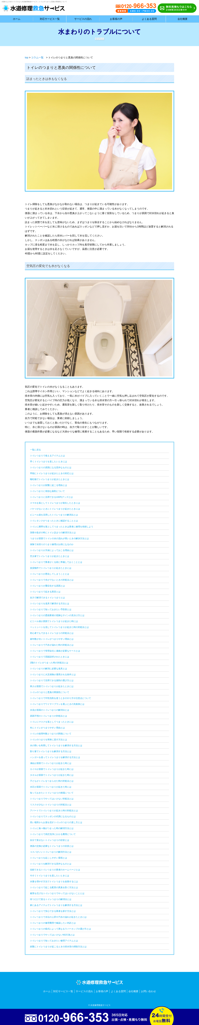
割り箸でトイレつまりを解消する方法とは (50, 751)
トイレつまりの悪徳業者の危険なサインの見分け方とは (57, 615)
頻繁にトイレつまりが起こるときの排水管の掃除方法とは (58, 946)
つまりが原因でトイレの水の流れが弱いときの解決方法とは (59, 538)
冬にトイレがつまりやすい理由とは (47, 727)
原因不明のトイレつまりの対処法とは (48, 716)
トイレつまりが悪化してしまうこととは (49, 574)
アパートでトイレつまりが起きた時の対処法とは (54, 810)
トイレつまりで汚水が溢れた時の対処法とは (52, 645)
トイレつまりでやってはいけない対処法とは (52, 798)
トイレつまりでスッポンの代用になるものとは (53, 816)
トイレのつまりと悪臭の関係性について (49, 692)
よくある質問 (118, 991)
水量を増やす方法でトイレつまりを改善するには (54, 881)
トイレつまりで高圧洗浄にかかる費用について (53, 834)
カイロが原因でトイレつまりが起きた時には (52, 769)
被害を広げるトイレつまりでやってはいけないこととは (57, 893)
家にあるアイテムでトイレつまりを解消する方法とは (56, 905)
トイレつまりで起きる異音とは (45, 591)
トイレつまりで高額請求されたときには (49, 656)
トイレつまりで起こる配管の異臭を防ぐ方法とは (54, 887)
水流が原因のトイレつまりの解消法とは (49, 710)
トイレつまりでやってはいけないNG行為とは (52, 934)
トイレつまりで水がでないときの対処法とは (52, 580)
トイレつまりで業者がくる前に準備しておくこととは (56, 562)
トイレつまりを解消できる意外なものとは (50, 863)
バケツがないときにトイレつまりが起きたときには (55, 509)
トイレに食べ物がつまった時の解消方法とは (52, 828)
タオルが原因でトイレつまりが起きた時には (52, 775)
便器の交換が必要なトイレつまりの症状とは (52, 846)
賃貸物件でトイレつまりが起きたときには (50, 568)
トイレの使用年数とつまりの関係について (50, 733)
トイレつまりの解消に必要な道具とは (48, 668)
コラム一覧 (37, 57)
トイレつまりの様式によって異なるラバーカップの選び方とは (60, 929)
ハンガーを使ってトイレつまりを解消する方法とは (55, 757)
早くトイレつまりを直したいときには (48, 461)
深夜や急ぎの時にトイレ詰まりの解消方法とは (53, 532)
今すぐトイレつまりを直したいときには (49, 875)
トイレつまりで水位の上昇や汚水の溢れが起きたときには (58, 917)
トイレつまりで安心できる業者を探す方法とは (53, 911)
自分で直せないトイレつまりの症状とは (49, 840)
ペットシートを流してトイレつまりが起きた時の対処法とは (59, 627)
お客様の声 (102, 991)
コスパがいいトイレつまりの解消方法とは (50, 852)
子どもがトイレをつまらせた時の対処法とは (52, 781)
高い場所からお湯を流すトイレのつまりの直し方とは (56, 822)
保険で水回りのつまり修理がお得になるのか (52, 544)
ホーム (47, 991)
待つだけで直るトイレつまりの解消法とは (50, 899)
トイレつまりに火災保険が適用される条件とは (53, 674)
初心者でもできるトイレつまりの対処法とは (52, 633)
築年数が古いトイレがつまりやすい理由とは (52, 639)
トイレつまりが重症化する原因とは (47, 585)
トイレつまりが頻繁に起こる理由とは (48, 485)
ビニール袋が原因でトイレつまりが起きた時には (54, 621)
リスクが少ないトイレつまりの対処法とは (50, 804)
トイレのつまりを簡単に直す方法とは (48, 739)
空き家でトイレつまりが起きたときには (49, 556)
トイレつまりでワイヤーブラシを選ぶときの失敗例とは (57, 704)
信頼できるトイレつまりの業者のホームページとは (55, 869)
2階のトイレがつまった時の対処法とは (49, 662)
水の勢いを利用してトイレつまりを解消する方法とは (56, 745)
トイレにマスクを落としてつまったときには (52, 722)
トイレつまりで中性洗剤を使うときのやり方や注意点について (60, 698)
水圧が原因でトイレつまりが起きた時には (50, 787)
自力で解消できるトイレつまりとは (47, 597)
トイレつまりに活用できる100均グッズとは (51, 497)
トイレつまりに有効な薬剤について (47, 491)
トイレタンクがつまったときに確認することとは (54, 520)
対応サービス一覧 (63, 991)
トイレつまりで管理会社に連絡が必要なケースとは (55, 651)
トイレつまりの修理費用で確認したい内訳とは (53, 923)
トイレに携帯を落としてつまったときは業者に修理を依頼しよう (61, 526)
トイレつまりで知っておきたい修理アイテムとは (54, 940)
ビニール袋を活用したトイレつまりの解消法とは (54, 515)
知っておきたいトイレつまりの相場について (52, 793)
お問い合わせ (148, 991)
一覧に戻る (35, 449)
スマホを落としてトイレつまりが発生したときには (55, 503)
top (26, 57)
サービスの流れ (84, 991)
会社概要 (133, 991)
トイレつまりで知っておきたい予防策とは (50, 609)
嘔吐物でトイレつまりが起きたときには (49, 479)
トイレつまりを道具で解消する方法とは (49, 603)
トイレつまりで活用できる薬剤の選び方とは (52, 680)
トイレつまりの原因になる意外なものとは (50, 467)
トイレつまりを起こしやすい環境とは (48, 858)
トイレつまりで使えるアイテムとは (47, 455)
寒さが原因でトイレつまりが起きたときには (52, 686)
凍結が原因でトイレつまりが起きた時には (50, 763)
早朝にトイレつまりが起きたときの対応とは (52, 473)
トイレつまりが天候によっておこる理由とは (52, 550)
